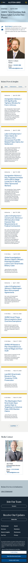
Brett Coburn (8, 26)
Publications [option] (13, 86)
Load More (13, 425)
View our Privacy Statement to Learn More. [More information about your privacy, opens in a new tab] (11, 549)
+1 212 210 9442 (14, 469)
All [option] (1, 86)
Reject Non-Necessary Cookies (14, 556)
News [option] (6, 86)
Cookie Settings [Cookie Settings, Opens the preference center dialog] (14, 552)
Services (3, 529)
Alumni (16, 526)
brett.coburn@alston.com (16, 68)
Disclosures (17, 532)
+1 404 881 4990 (16, 65)
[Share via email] (2, 29)
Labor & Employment (6, 491)
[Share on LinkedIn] (2, 27)
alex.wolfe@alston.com (13, 472)
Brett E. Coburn (13, 61)
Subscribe (14, 519)
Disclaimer (17, 529)
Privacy (16, 535)
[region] (14, 550)
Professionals (5, 526)
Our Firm (3, 535)
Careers (14, 506)
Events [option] (20, 86)
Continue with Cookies (14, 560)
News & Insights (5, 532)
